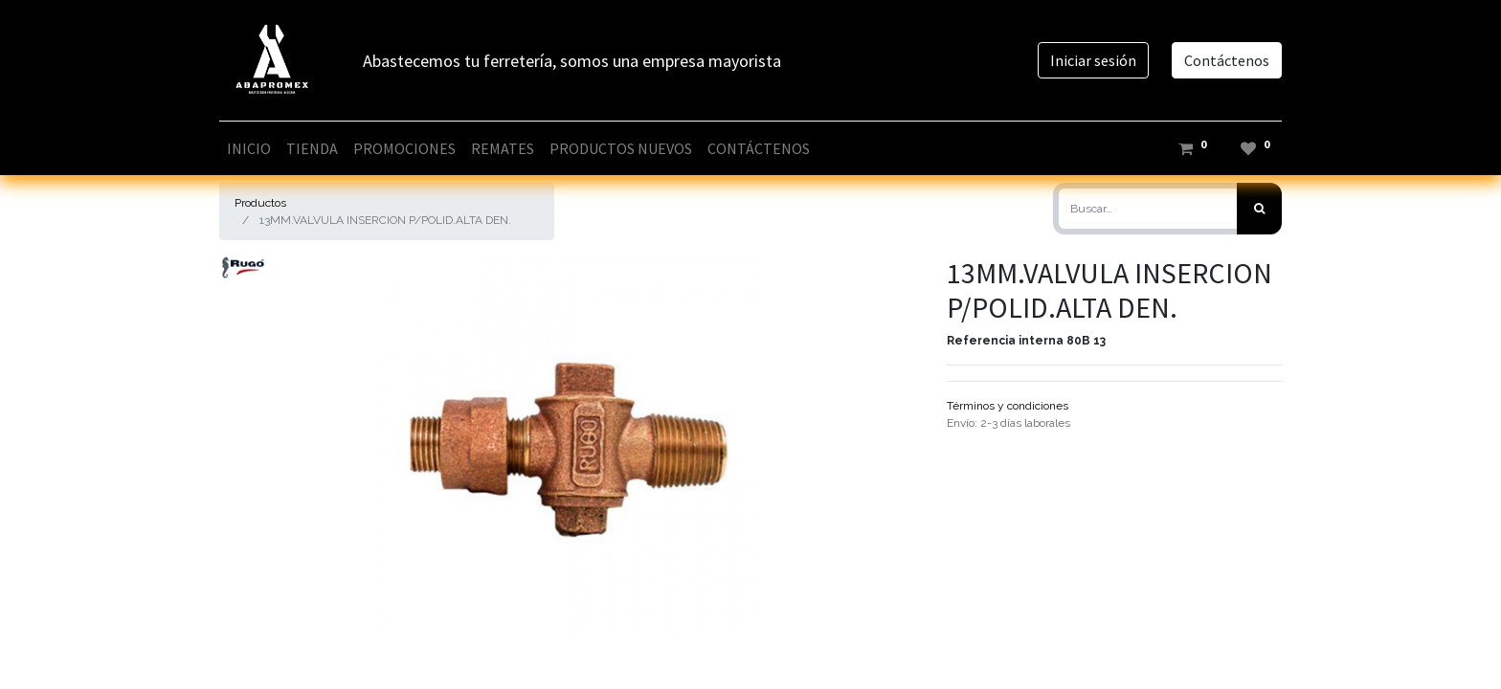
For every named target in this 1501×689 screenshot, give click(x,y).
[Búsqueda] (1259, 208)
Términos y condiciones (1007, 405)
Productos (260, 203)
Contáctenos (1226, 60)
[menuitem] (249, 148)
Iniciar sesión (1093, 60)
